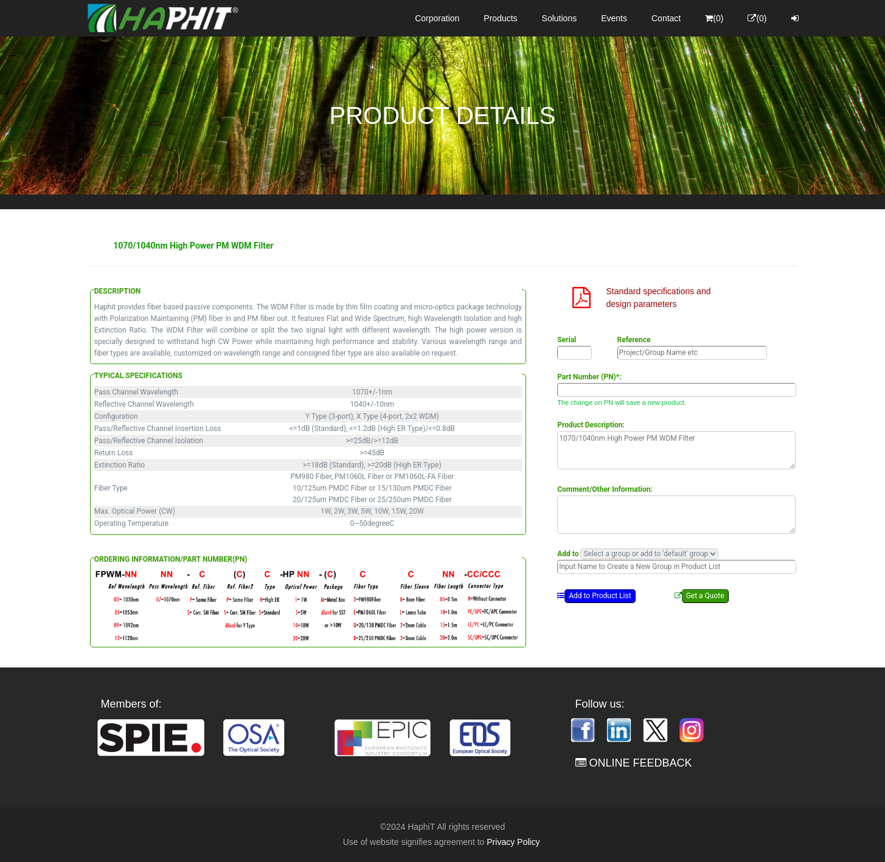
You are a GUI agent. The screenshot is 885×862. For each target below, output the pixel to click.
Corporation (437, 18)
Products (500, 18)
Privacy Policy (513, 842)
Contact (666, 18)
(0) (714, 18)
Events (614, 18)
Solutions (559, 18)
